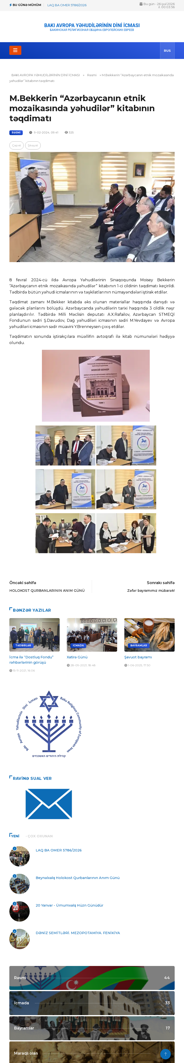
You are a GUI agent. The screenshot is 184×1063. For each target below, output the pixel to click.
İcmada (78, 645)
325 (69, 132)
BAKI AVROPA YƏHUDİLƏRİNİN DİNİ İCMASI (92, 25)
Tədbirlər (23, 645)
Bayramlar (138, 645)
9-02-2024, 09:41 (43, 132)
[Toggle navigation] (15, 50)
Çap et (16, 145)
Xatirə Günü (77, 657)
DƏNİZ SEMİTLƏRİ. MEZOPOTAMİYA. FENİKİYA (78, 933)
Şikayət (33, 145)
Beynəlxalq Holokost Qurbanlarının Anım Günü (78, 878)
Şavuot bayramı (138, 657)
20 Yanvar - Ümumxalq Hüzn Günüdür (69, 905)
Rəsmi (92, 75)
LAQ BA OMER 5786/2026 (66, 5)
